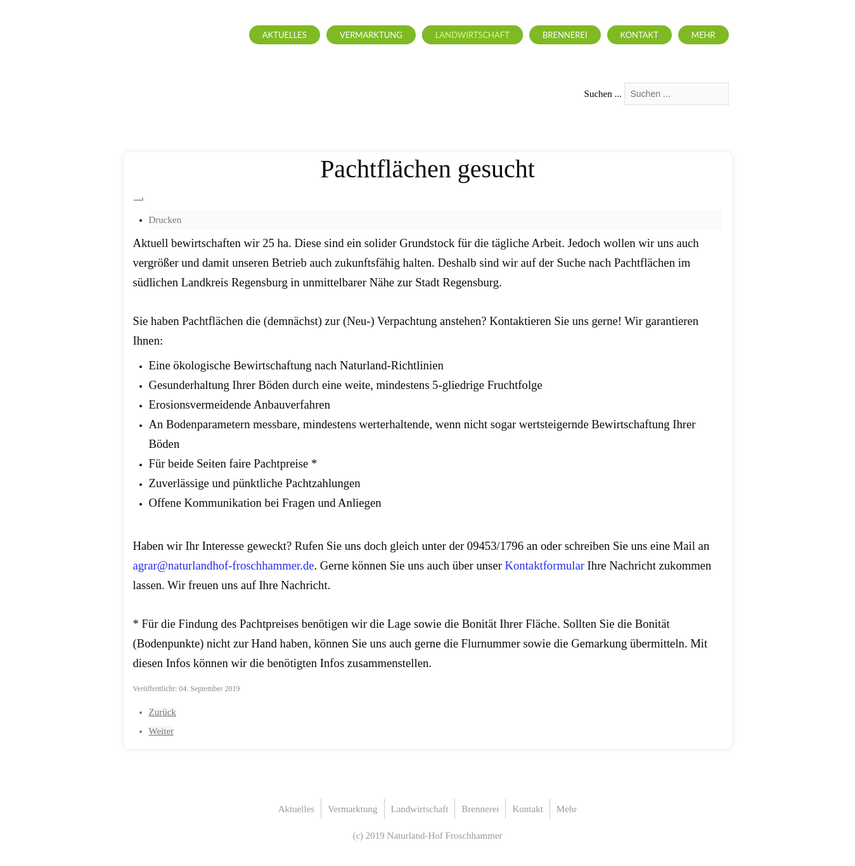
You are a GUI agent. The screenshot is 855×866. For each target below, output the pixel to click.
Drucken (165, 220)
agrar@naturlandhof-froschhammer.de (223, 565)
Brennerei (565, 35)
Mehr (703, 35)
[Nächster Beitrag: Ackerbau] (161, 731)
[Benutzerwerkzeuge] (138, 199)
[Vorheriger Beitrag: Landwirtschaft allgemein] (162, 712)
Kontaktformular (544, 565)
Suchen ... (603, 94)
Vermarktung (371, 35)
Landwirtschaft (472, 35)
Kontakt (639, 35)
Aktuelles (284, 35)
